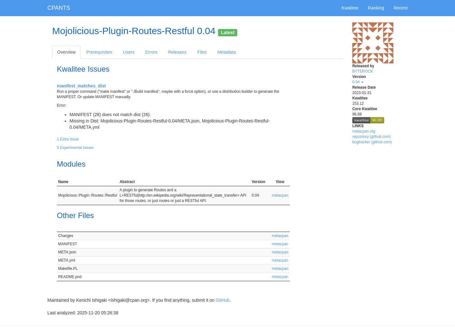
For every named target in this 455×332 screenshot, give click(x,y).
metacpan (280, 195)
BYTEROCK (362, 71)
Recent (401, 7)
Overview (66, 52)
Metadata (226, 52)
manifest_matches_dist (81, 85)
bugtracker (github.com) (372, 142)
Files (202, 52)
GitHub (223, 300)
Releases (177, 52)
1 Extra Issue (68, 139)
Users (129, 52)
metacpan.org (363, 131)
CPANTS (58, 8)
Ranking (376, 7)
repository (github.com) (371, 136)
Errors (151, 52)
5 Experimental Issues (75, 147)
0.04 (358, 82)
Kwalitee (350, 7)
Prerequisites (99, 52)
